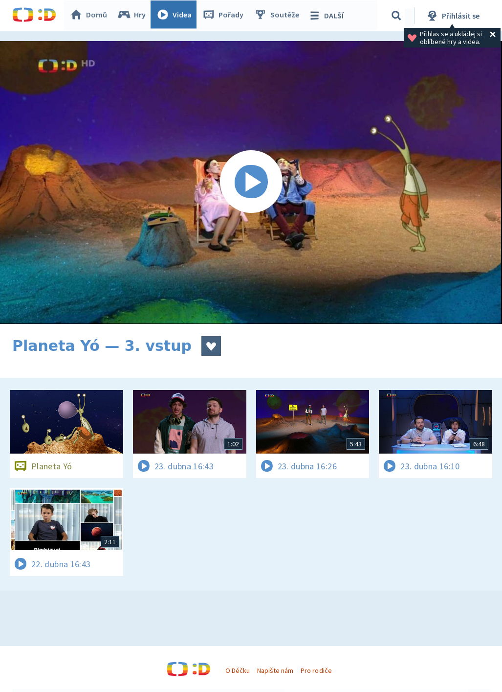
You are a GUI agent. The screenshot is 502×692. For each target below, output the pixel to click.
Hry (134, 15)
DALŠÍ (328, 15)
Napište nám (275, 670)
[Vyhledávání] (397, 15)
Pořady (225, 15)
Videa (176, 15)
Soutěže (279, 15)
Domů (91, 15)
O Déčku (237, 670)
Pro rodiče (316, 670)
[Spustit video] (251, 182)
